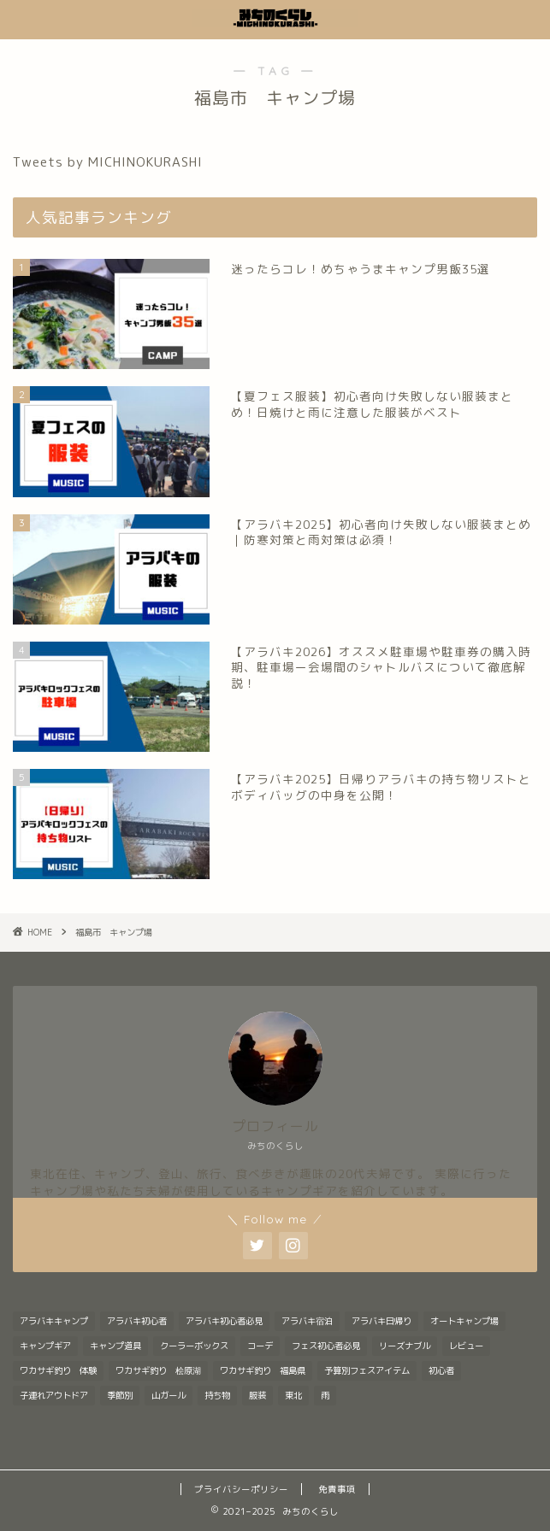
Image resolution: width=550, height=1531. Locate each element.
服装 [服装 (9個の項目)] (257, 1395)
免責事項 (337, 1489)
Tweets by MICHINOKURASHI (108, 162)
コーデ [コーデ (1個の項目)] (260, 1346)
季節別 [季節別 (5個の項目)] (120, 1395)
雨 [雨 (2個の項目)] (325, 1395)
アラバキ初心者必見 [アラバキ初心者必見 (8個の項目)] (224, 1321)
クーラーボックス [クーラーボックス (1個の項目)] (194, 1346)
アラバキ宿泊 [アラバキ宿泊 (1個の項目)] (307, 1321)
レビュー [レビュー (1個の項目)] (466, 1346)
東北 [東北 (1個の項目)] (293, 1395)
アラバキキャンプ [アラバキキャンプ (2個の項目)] (54, 1321)
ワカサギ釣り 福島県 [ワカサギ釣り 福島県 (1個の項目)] (262, 1370)
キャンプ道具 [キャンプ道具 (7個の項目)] (115, 1346)
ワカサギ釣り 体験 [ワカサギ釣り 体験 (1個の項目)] (58, 1370)
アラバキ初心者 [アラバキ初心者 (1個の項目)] (137, 1321)
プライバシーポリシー (241, 1489)
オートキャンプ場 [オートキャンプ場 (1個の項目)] (464, 1321)
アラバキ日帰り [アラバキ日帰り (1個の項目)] (381, 1321)
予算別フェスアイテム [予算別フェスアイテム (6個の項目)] (367, 1370)
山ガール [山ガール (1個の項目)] (168, 1395)
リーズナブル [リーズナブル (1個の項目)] (404, 1346)
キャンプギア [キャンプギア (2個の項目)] (45, 1346)
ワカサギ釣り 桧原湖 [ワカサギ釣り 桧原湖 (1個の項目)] (158, 1370)
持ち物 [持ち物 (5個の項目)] (217, 1395)
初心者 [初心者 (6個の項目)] (441, 1370)
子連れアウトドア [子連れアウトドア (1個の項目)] (54, 1395)
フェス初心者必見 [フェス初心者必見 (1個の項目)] (326, 1346)
